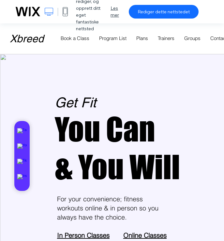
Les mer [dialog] (115, 11)
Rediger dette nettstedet (164, 12)
